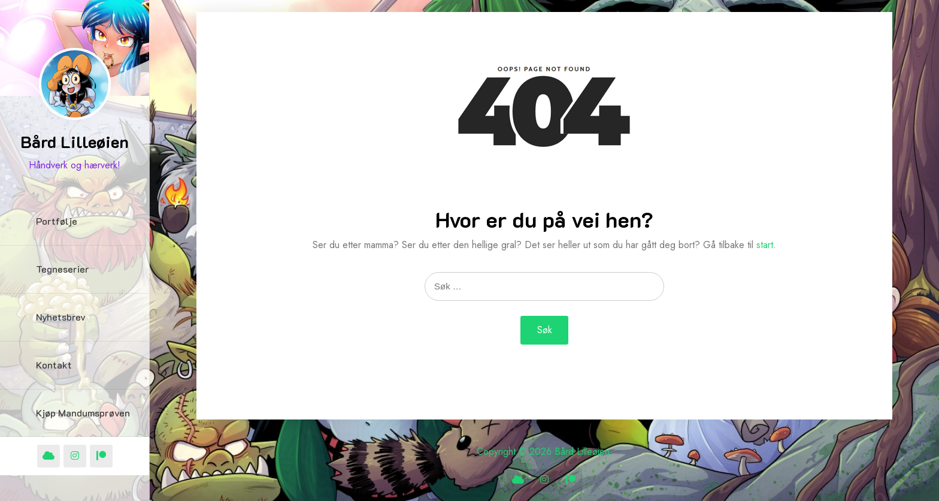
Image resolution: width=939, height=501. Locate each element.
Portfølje (56, 221)
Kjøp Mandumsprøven (83, 412)
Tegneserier (62, 268)
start (764, 245)
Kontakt (54, 364)
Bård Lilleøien (74, 141)
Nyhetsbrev (61, 316)
